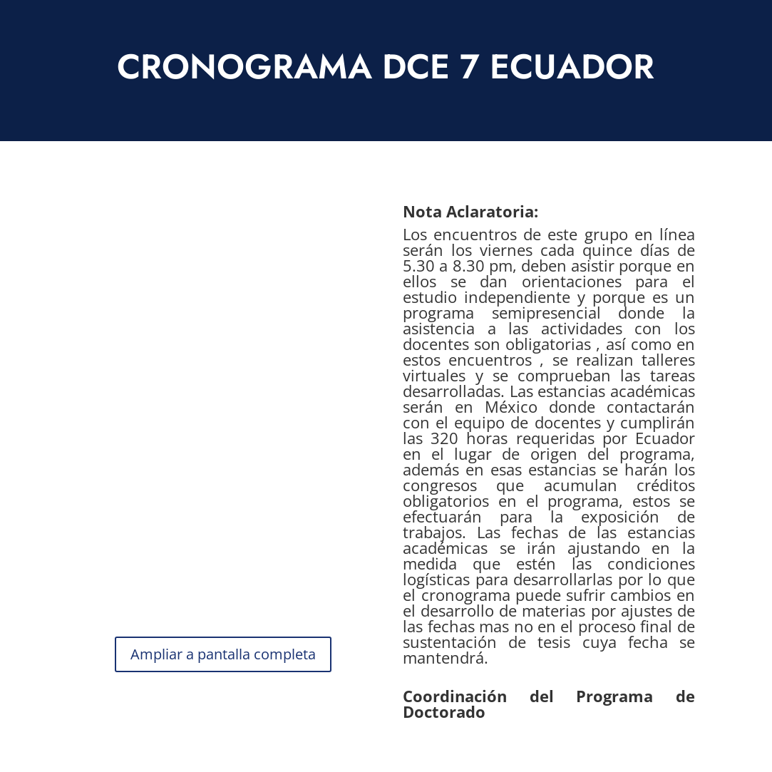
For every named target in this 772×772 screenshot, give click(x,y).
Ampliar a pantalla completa (223, 654)
